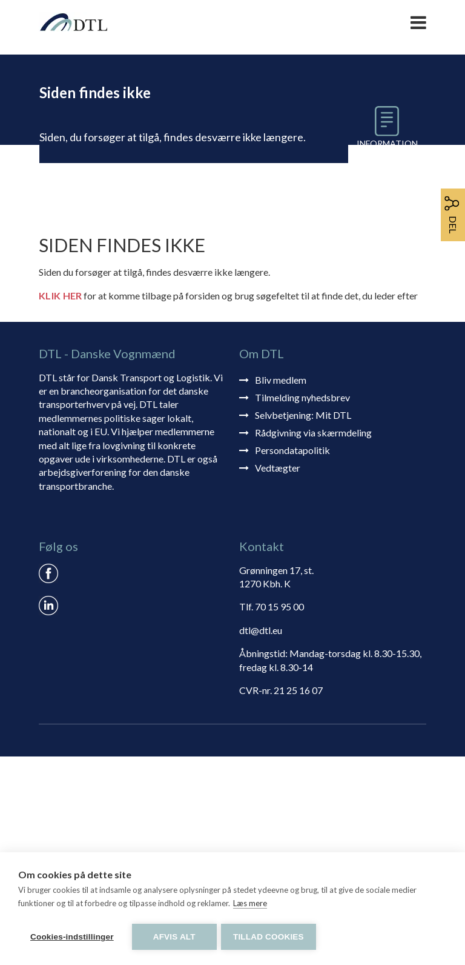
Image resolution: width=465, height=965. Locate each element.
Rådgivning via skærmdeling (313, 640)
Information (387, 143)
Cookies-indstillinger (72, 936)
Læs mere (250, 905)
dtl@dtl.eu (260, 838)
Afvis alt (174, 936)
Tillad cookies (270, 936)
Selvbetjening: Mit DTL (303, 623)
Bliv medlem (280, 587)
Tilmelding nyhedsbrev (302, 605)
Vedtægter (277, 675)
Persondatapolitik (292, 658)
